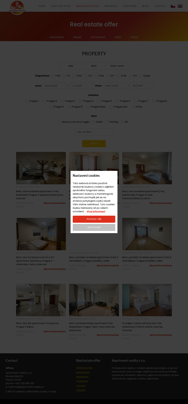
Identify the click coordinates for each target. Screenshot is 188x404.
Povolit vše (94, 219)
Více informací (96, 211)
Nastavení (94, 227)
